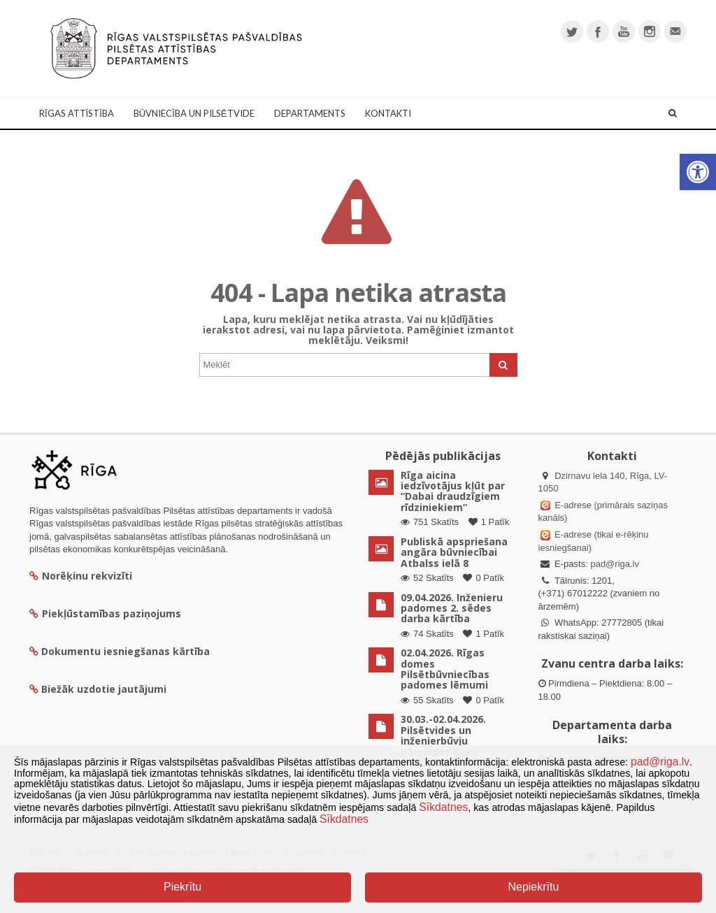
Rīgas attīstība (76, 113)
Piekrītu (182, 887)
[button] (698, 172)
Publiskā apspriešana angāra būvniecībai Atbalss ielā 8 (454, 552)
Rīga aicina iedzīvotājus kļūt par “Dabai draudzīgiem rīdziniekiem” (453, 491)
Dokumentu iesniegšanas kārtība (125, 651)
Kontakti (388, 113)
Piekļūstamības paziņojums (105, 613)
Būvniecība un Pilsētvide (194, 113)
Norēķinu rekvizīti (80, 575)
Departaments (309, 113)
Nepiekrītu (533, 887)
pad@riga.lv (614, 564)
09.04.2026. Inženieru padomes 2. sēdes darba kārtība (452, 608)
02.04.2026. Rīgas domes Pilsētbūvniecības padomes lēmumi (445, 668)
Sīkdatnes (443, 807)
